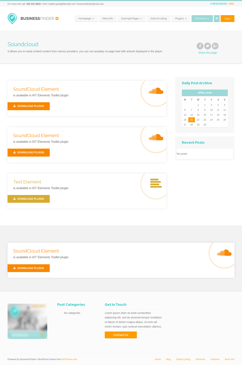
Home (158, 359)
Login (227, 18)
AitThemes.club (69, 359)
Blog (168, 359)
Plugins (179, 18)
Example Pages (130, 18)
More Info (107, 18)
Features (215, 359)
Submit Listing (158, 18)
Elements (200, 18)
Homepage (84, 18)
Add (231, 3)
